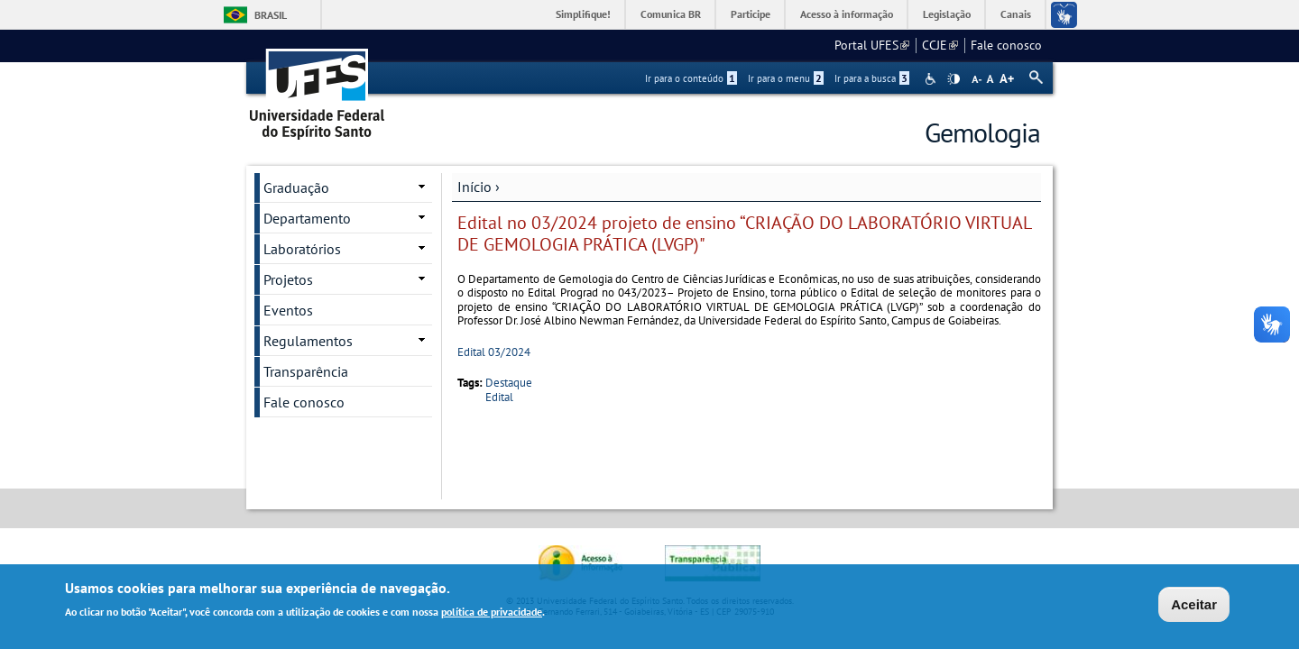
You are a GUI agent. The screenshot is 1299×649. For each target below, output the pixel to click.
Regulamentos (308, 341)
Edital (499, 397)
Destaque (508, 382)
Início (474, 187)
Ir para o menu (786, 78)
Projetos (288, 279)
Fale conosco (1006, 45)
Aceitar (1194, 606)
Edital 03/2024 (493, 352)
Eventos (288, 310)
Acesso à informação (846, 14)
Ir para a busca (871, 78)
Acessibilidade (932, 79)
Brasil (270, 15)
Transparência (305, 371)
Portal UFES (871, 45)
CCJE (940, 45)
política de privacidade (491, 613)
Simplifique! (583, 14)
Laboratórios (302, 249)
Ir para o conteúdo (691, 78)
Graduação (296, 187)
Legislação (947, 14)
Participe (750, 14)
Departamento (307, 218)
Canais (1015, 14)
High (953, 79)
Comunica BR (670, 14)
